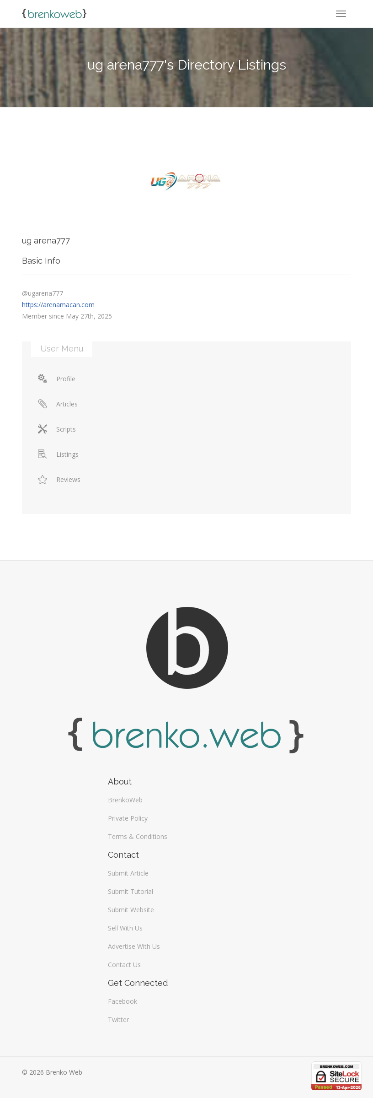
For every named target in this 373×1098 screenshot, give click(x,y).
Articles (58, 404)
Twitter (118, 1019)
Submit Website (131, 909)
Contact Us (124, 964)
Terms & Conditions (137, 836)
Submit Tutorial (130, 891)
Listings (58, 454)
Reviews (59, 479)
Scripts (57, 429)
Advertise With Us (134, 946)
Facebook (122, 1001)
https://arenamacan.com (58, 304)
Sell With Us (125, 928)
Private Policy (128, 818)
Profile (56, 378)
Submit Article (128, 873)
